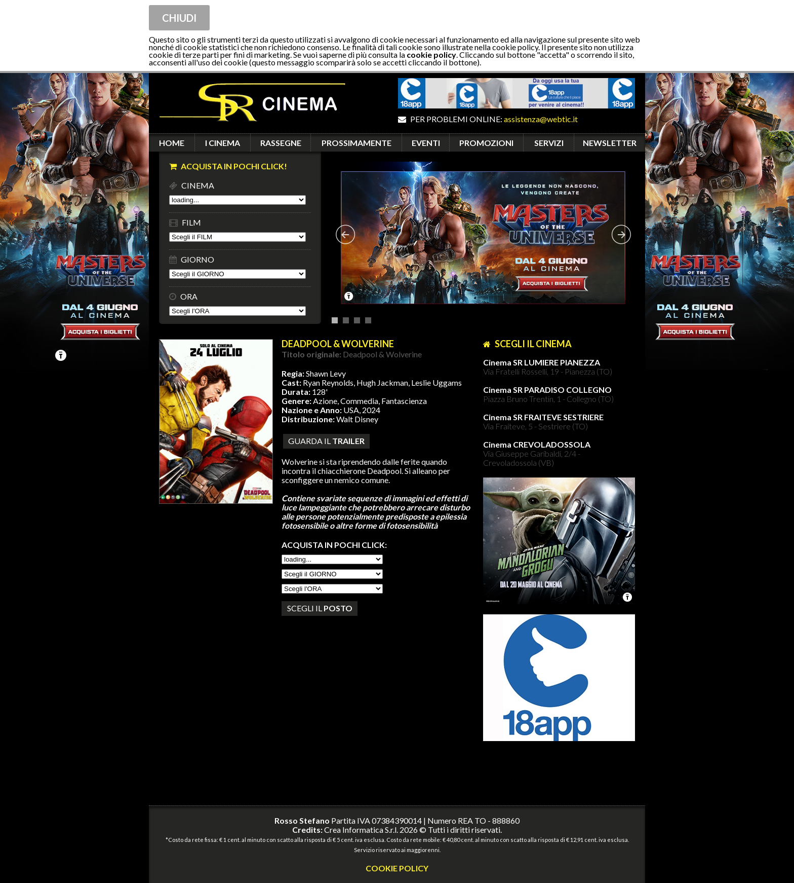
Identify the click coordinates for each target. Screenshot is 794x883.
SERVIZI (549, 143)
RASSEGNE (280, 143)
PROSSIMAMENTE (356, 143)
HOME (171, 143)
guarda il (326, 441)
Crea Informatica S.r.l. (361, 829)
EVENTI (426, 143)
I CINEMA (222, 143)
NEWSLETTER (610, 143)
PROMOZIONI (486, 143)
